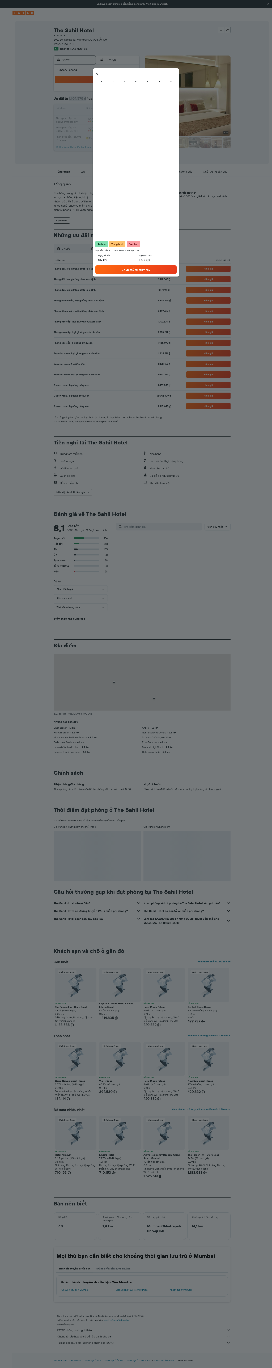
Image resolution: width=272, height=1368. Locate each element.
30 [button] (130, 125)
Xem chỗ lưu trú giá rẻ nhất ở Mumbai (209, 1035)
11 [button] (89, 109)
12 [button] (97, 109)
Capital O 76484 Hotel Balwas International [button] (116, 1005)
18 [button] (88, 117)
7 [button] (113, 100)
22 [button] (122, 117)
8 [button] (122, 100)
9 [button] (130, 100)
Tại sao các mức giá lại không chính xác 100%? (144, 1343)
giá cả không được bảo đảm (117, 1320)
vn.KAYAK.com (60, 1360)
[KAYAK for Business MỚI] (5, 62)
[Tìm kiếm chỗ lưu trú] (5, 30)
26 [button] (97, 125)
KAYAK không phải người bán (144, 1330)
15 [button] (122, 109)
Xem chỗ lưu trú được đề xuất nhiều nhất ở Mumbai (201, 1109)
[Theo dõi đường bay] (5, 55)
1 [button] (121, 92)
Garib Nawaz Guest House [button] (70, 1080)
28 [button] (113, 125)
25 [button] (88, 125)
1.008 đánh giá (78, 48)
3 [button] (80, 100)
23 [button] (130, 117)
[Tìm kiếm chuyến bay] (5, 23)
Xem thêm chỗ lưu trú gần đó (214, 961)
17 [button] (80, 117)
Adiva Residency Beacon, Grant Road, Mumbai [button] (161, 1156)
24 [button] (80, 125)
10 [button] (80, 109)
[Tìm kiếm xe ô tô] (5, 38)
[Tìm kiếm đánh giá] (162, 526)
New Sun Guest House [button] (200, 1080)
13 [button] (105, 109)
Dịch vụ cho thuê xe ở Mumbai (132, 1289)
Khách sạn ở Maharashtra (138, 1360)
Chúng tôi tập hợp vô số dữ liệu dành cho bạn (144, 1336)
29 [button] (122, 125)
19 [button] (97, 117)
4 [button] (89, 100)
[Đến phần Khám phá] (5, 48)
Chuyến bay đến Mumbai (74, 1289)
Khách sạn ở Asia (93, 1360)
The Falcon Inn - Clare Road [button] (71, 1007)
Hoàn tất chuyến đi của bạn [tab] (74, 1268)
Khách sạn (76, 1360)
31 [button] (80, 134)
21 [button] (113, 117)
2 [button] (130, 92)
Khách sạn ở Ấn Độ (113, 1360)
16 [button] (130, 109)
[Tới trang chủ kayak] (23, 13)
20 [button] (105, 117)
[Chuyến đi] (5, 72)
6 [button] (105, 100)
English (163, 3)
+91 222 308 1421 (64, 43)
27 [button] (105, 125)
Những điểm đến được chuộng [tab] (113, 1268)
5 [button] (97, 100)
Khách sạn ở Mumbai (181, 1289)
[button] (268, 4)
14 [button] (113, 109)
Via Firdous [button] (105, 1080)
